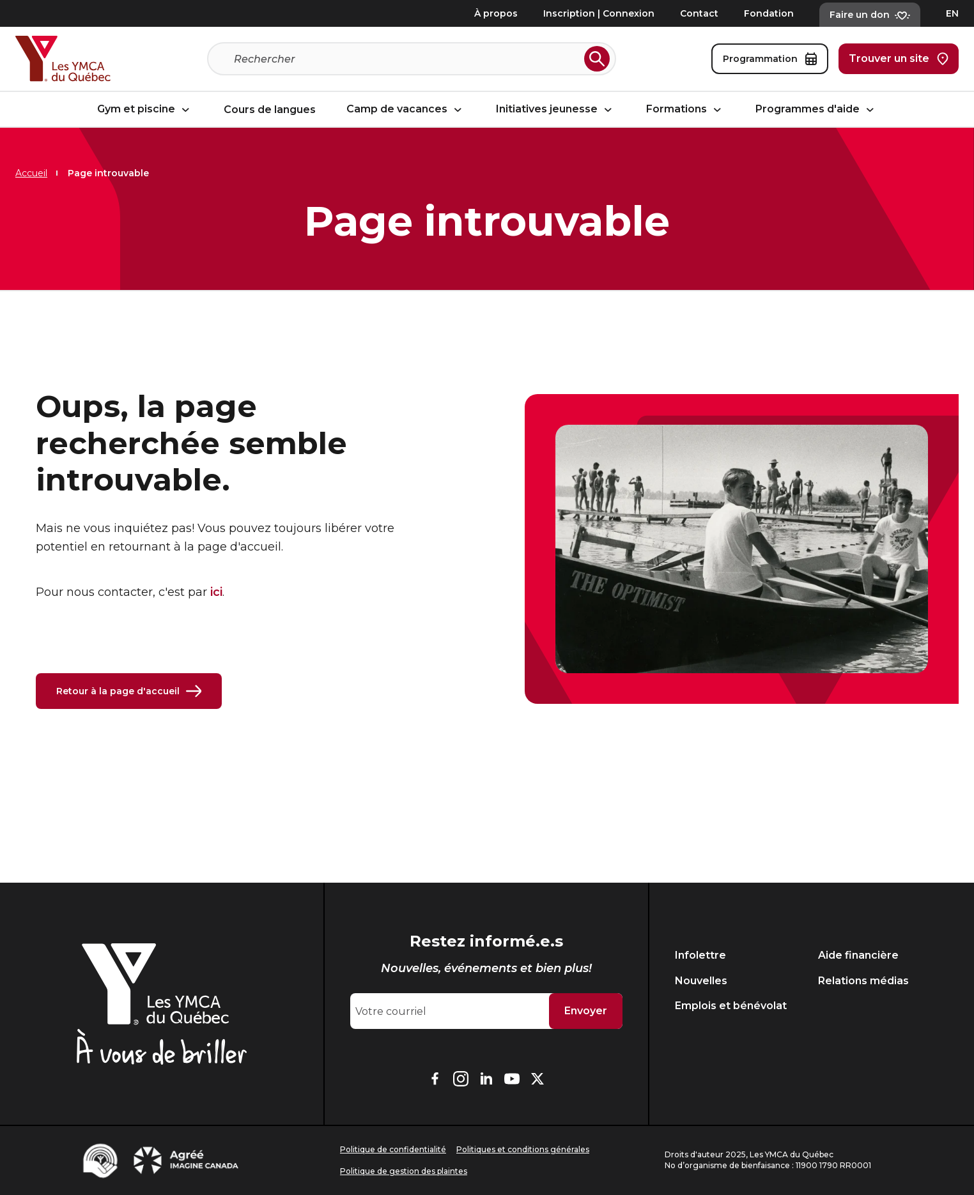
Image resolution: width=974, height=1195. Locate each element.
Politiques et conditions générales (522, 1149)
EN (952, 13)
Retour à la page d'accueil (128, 691)
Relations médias (863, 981)
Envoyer (585, 1011)
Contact (699, 13)
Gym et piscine (145, 109)
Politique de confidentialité (393, 1149)
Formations (685, 109)
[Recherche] (406, 58)
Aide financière (858, 955)
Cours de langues (270, 109)
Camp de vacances (405, 109)
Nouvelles (701, 981)
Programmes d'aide (816, 109)
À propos (496, 13)
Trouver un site (898, 58)
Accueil (31, 173)
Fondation (769, 13)
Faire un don (870, 15)
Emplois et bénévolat (731, 1006)
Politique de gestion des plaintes (403, 1171)
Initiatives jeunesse (555, 109)
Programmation (770, 58)
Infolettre (700, 955)
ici (216, 592)
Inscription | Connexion (598, 13)
